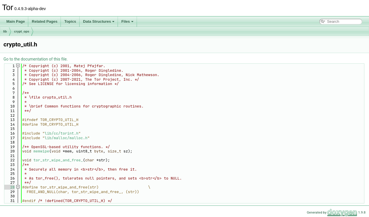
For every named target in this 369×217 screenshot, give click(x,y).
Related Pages (44, 21)
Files (127, 21)
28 (9, 187)
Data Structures (98, 21)
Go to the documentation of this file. (35, 59)
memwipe (41, 151)
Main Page (15, 21)
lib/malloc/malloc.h (66, 137)
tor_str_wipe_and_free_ (58, 160)
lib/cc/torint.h (61, 133)
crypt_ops (21, 31)
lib (5, 31)
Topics (70, 21)
